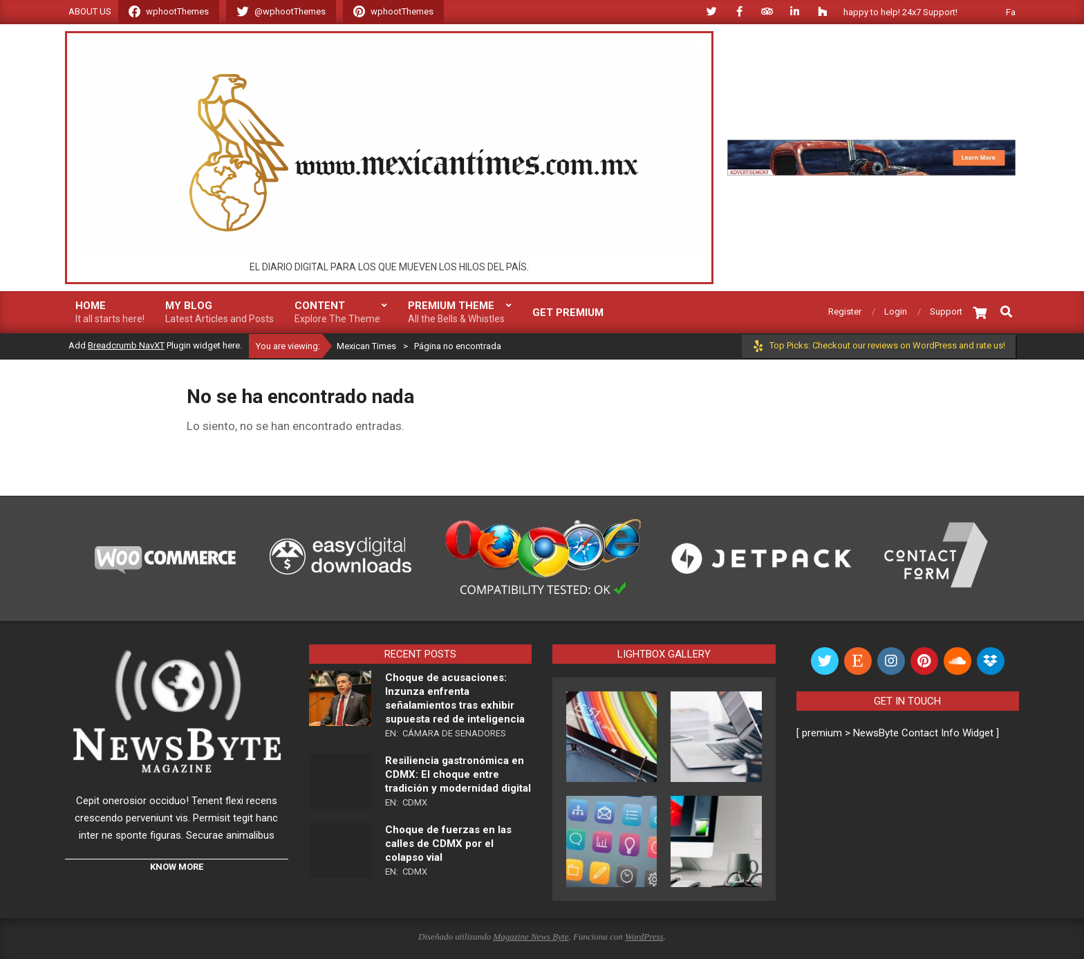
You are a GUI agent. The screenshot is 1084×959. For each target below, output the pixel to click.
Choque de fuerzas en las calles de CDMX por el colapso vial (448, 843)
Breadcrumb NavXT (126, 345)
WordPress (644, 936)
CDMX (414, 802)
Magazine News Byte (530, 936)
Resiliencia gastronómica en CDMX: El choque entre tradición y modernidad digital (458, 774)
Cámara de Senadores (454, 733)
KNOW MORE (176, 867)
